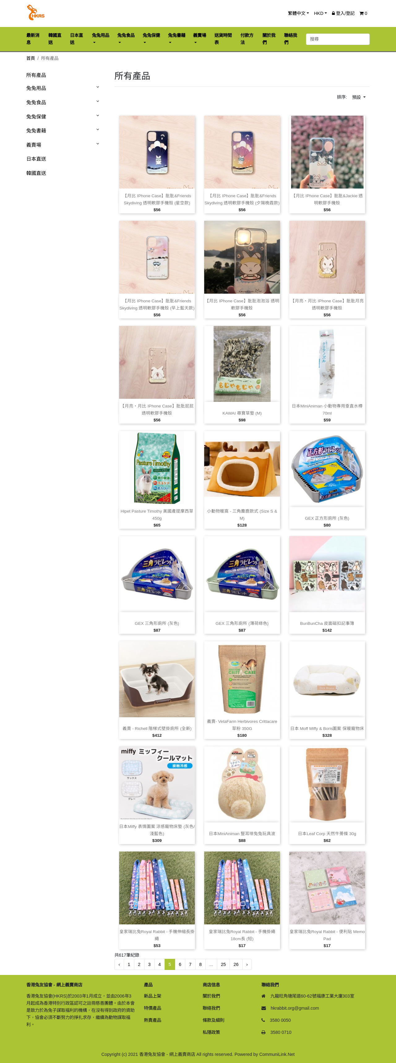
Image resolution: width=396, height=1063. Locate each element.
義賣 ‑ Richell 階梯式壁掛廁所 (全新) (157, 728)
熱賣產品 (152, 1020)
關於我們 (211, 996)
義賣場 (33, 145)
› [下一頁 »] (247, 964)
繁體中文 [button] (296, 13)
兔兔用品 (36, 88)
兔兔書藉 (36, 130)
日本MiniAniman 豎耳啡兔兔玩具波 (242, 833)
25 (223, 964)
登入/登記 (343, 13)
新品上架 (152, 996)
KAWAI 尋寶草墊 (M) (242, 413)
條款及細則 (213, 1020)
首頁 (30, 58)
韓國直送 (36, 173)
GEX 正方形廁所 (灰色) (327, 518)
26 (236, 964)
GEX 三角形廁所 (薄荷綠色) (242, 623)
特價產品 (152, 1008)
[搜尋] (338, 39)
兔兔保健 (36, 116)
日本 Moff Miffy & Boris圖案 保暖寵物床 (327, 728)
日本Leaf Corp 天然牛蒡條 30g (327, 833)
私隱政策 (211, 1032)
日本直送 (36, 159)
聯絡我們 (211, 1008)
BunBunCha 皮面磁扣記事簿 (327, 623)
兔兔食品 (36, 102)
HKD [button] (318, 13)
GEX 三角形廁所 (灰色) (157, 623)
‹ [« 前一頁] (119, 964)
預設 (357, 97)
